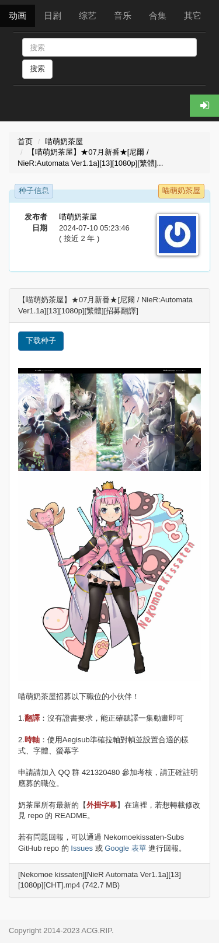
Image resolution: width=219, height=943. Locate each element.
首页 (25, 141)
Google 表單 (126, 848)
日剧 (52, 15)
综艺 (87, 15)
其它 (192, 15)
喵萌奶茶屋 (64, 141)
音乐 (122, 15)
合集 (157, 15)
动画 (17, 15)
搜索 (37, 68)
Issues (82, 848)
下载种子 (41, 340)
